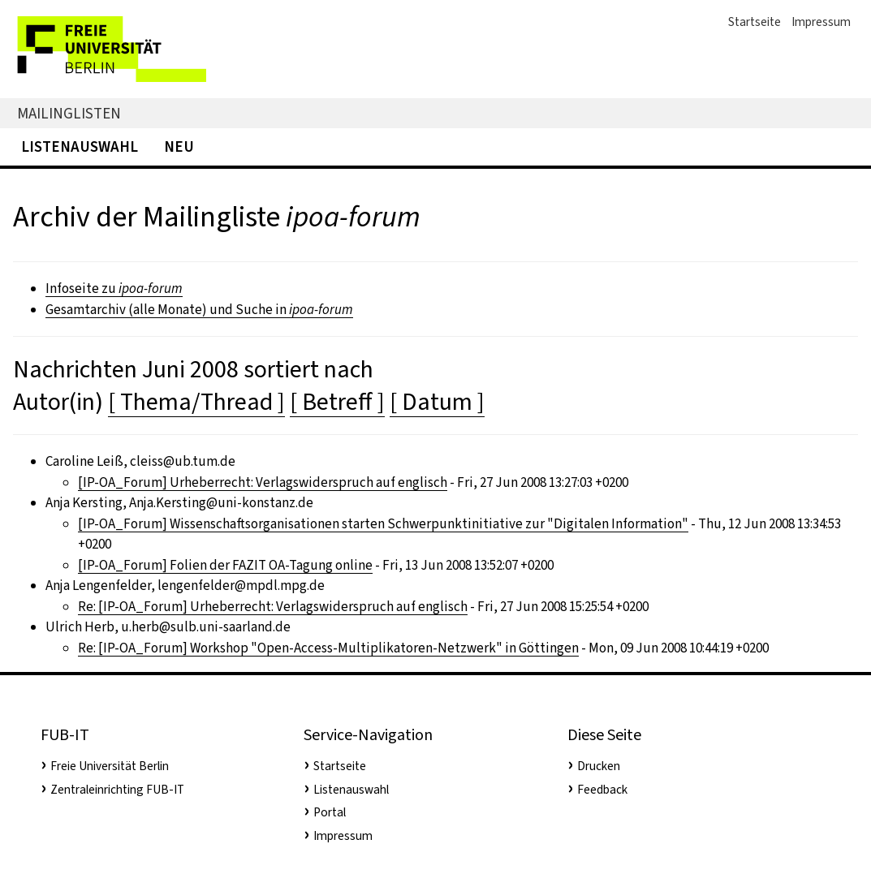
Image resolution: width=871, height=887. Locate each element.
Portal (329, 812)
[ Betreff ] (337, 401)
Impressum (821, 22)
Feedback (602, 790)
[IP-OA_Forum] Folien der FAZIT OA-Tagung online (225, 565)
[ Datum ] (437, 401)
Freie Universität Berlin (109, 766)
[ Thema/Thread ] (196, 401)
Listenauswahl (79, 146)
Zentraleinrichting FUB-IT (117, 790)
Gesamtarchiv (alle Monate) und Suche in (199, 309)
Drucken (598, 766)
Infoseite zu (114, 288)
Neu (179, 146)
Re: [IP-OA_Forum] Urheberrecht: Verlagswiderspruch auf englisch (273, 606)
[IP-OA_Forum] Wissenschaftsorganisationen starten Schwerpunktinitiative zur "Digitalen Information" (383, 524)
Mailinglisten (69, 113)
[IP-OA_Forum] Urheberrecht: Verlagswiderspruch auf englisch (262, 482)
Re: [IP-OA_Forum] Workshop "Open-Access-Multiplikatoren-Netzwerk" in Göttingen (328, 648)
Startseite (754, 22)
